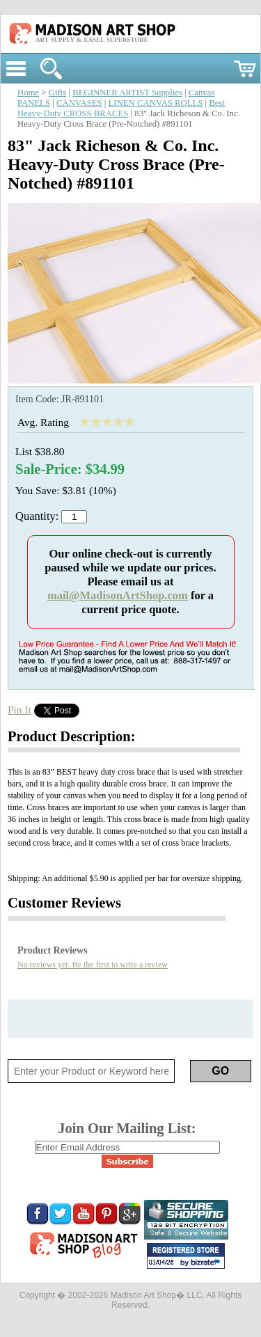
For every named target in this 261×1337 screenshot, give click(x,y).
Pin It (19, 709)
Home (28, 92)
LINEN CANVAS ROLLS (156, 103)
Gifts (58, 92)
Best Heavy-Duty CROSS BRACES (121, 108)
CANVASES (79, 103)
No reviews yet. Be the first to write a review (92, 965)
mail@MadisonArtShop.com (117, 595)
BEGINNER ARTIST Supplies (127, 92)
